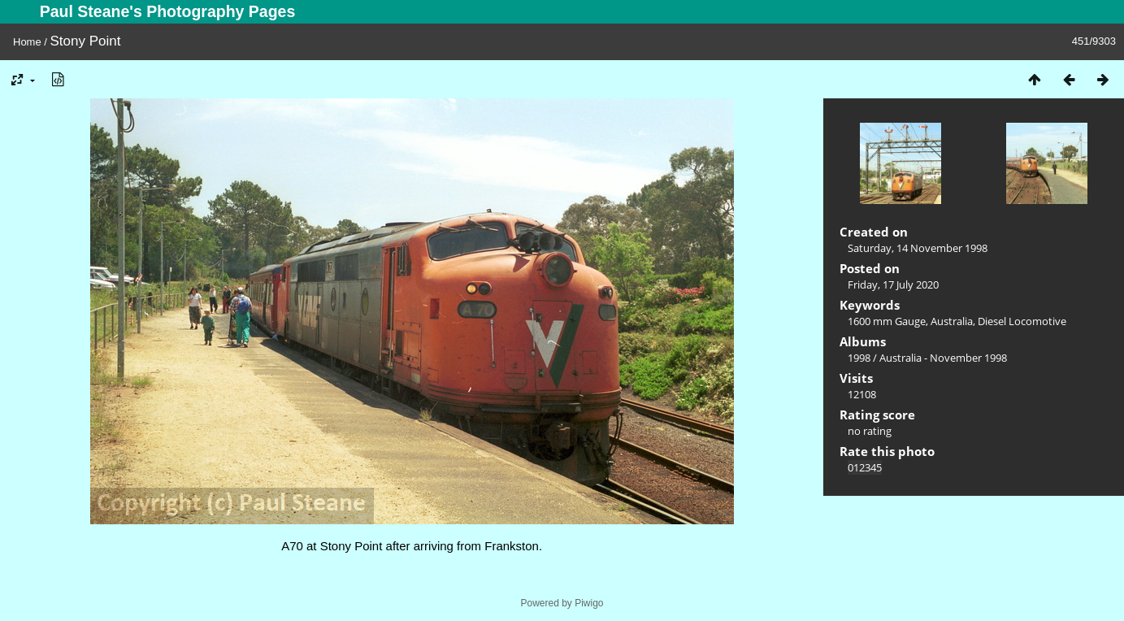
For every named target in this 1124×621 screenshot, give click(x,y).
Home (27, 42)
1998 (859, 357)
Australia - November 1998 (943, 357)
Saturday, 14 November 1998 (917, 248)
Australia (952, 321)
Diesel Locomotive (1022, 321)
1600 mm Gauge (887, 321)
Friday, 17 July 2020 (893, 284)
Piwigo (589, 603)
